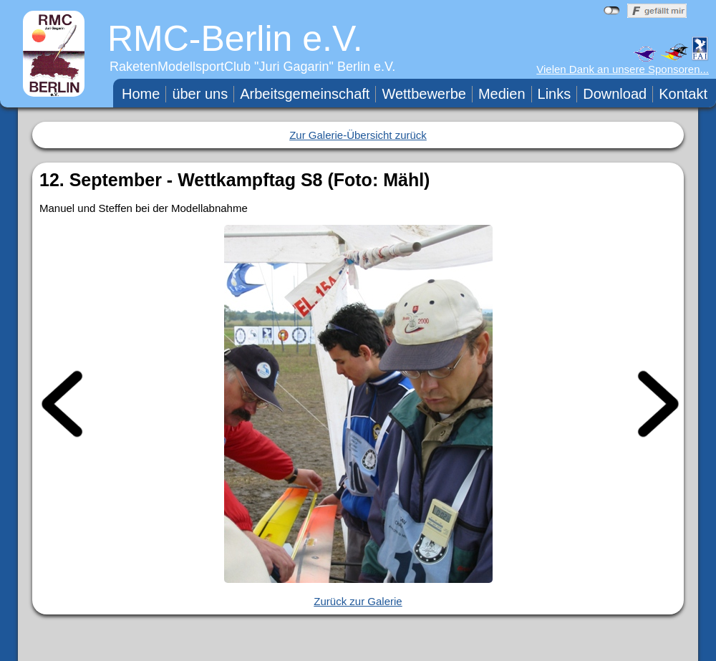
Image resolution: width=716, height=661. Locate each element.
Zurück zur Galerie (358, 601)
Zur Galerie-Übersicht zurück (358, 135)
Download (615, 94)
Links (554, 94)
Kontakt (683, 94)
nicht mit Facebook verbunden (612, 10)
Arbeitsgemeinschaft (304, 94)
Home (141, 94)
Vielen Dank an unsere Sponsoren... (622, 69)
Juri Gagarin (294, 66)
